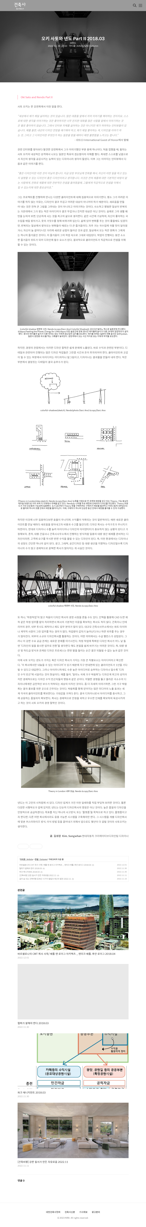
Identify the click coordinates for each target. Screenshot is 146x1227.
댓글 (21, 1180)
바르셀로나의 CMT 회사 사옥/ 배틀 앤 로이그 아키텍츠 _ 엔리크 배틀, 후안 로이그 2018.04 (55, 864)
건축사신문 (70, 1212)
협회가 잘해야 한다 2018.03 (30, 868)
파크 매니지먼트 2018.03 (29, 871)
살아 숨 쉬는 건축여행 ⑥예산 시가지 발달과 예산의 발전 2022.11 (45, 878)
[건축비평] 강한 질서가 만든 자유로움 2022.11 (37, 875)
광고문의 (96, 1212)
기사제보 (83, 1212)
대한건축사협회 (53, 1212)
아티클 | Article (26, 859)
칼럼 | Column (41, 859)
